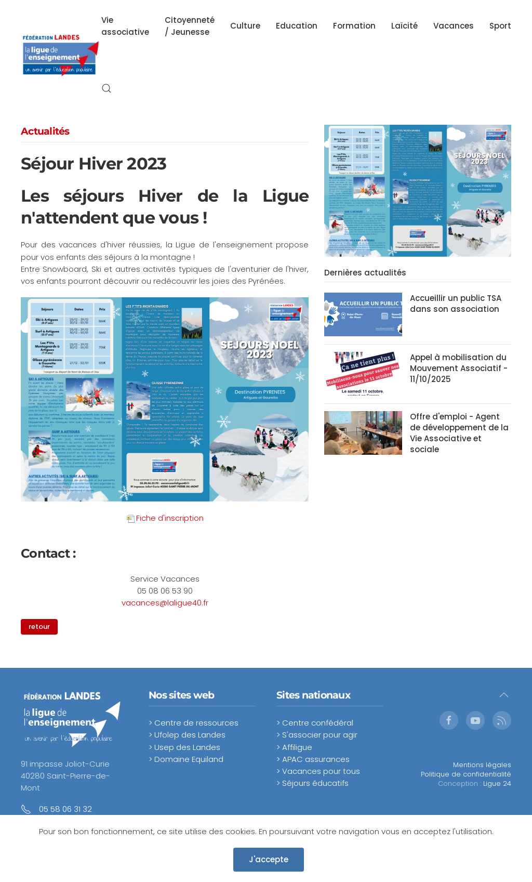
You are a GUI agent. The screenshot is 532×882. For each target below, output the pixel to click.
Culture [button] (245, 25)
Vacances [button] (453, 25)
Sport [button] (500, 25)
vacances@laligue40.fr (165, 602)
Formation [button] (354, 25)
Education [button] (296, 25)
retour (32, 626)
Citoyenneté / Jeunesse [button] (190, 26)
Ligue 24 (497, 783)
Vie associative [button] (125, 26)
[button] (106, 88)
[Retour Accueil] (61, 57)
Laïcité (404, 25)
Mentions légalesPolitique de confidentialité (466, 769)
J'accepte (268, 859)
